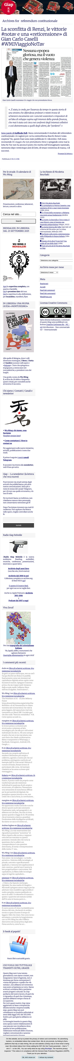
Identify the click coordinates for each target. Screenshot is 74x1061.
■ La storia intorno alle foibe (50, 227)
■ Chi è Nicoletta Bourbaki (50, 203)
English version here (12, 436)
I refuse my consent (46, 1057)
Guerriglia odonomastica (13, 655)
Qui (4, 291)
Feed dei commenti (47, 293)
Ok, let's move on (28, 1057)
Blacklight (48, 1048)
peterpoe (5, 878)
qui (23, 581)
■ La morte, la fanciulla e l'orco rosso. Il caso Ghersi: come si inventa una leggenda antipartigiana (54, 222)
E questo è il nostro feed (18, 586)
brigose (7, 365)
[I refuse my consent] (71, 1048)
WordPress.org (46, 297)
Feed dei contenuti (47, 290)
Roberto (5, 775)
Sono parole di (14, 133)
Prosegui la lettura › (65, 154)
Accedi (42, 287)
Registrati (44, 284)
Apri (5, 286)
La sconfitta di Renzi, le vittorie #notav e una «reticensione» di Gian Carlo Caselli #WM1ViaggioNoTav (34, 36)
